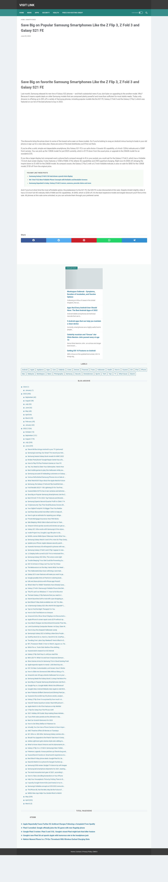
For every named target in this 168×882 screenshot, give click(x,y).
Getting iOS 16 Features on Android (129, 101)
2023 (119, 169)
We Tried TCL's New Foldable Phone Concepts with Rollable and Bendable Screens (58, 188)
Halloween (133, 128)
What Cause (123, 149)
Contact (78, 878)
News (31, 9)
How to (117, 132)
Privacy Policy (87, 878)
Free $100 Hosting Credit (74, 9)
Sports (129, 145)
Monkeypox (133, 137)
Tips (141, 145)
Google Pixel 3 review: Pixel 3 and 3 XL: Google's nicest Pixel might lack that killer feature (130, 843)
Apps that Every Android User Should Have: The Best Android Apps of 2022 (130, 58)
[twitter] (46, 251)
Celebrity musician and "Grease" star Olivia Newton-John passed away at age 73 (130, 87)
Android (117, 120)
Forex (126, 128)
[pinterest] (63, 251)
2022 (120, 204)
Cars (116, 124)
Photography (119, 141)
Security (47, 9)
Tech (135, 145)
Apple (125, 120)
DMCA (95, 878)
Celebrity (124, 124)
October (122, 207)
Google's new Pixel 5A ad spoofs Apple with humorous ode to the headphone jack (131, 852)
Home (23, 9)
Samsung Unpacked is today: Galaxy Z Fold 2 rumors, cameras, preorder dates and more (60, 192)
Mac (116, 137)
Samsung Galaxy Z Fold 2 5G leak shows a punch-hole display (51, 185)
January (122, 165)
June (121, 183)
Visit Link (28, 2)
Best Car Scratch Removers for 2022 (132, 672)
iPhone (143, 132)
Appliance (132, 120)
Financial (118, 128)
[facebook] (29, 251)
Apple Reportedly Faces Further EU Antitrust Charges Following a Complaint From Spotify (130, 828)
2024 (119, 162)
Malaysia (123, 137)
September (123, 172)
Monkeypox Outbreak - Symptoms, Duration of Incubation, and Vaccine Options (129, 42)
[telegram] (97, 251)
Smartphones (119, 145)
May (121, 186)
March (122, 193)
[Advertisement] (63, 53)
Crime (131, 124)
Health (58, 9)
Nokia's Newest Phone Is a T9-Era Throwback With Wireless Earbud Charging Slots (129, 862)
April (121, 190)
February (123, 197)
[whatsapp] (80, 251)
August (122, 176)
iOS (131, 132)
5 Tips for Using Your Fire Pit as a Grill (133, 657)
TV (116, 149)
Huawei (125, 132)
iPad (136, 132)
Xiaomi (132, 149)
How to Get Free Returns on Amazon (133, 498)
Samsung (130, 141)
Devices (138, 124)
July (121, 179)
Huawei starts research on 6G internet (133, 560)
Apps (38, 9)
